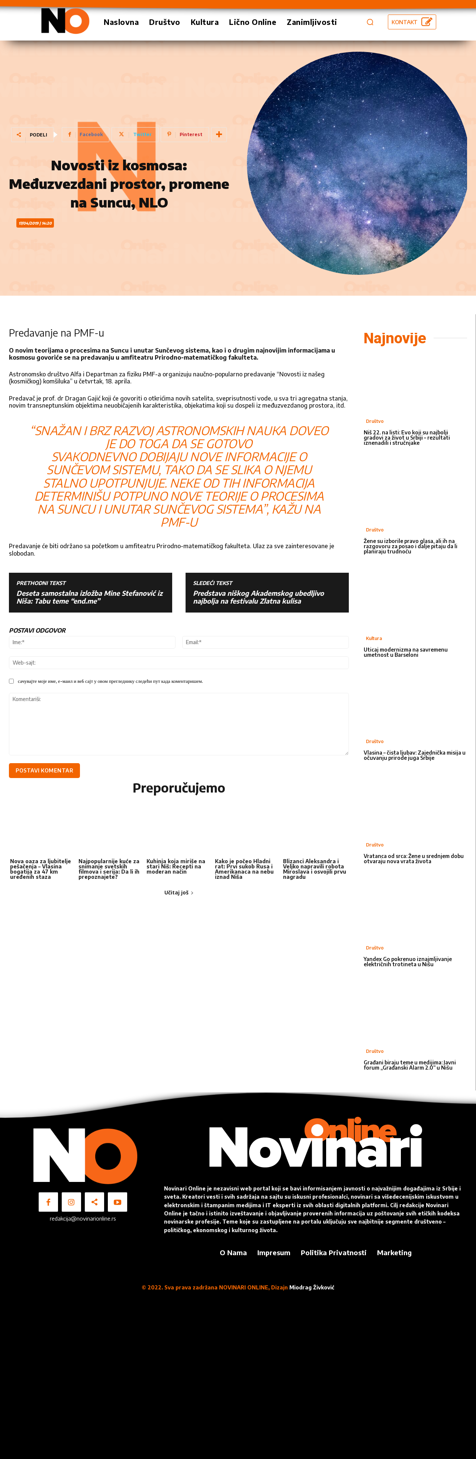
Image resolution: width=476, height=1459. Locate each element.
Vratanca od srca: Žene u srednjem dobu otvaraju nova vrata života (414, 858)
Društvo (375, 421)
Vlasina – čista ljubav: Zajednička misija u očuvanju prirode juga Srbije (415, 755)
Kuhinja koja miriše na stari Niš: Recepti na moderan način (176, 867)
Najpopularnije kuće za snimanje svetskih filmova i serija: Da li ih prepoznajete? (108, 870)
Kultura (374, 638)
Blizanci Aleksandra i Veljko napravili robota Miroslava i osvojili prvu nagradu (314, 870)
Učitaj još (179, 894)
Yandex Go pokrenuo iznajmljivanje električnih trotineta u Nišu (408, 961)
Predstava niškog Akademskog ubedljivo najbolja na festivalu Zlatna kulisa (258, 597)
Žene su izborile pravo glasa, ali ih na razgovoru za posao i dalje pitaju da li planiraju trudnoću (410, 546)
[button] (370, 22)
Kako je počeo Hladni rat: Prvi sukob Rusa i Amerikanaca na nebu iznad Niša (244, 870)
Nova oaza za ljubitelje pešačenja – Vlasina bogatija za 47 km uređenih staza (40, 870)
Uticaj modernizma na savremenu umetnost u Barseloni (406, 652)
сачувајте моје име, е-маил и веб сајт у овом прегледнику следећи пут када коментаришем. (110, 681)
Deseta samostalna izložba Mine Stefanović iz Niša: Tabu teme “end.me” (89, 597)
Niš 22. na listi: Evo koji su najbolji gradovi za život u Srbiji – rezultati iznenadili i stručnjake (407, 437)
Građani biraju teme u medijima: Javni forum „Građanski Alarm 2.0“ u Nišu (410, 1065)
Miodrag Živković (311, 1287)
